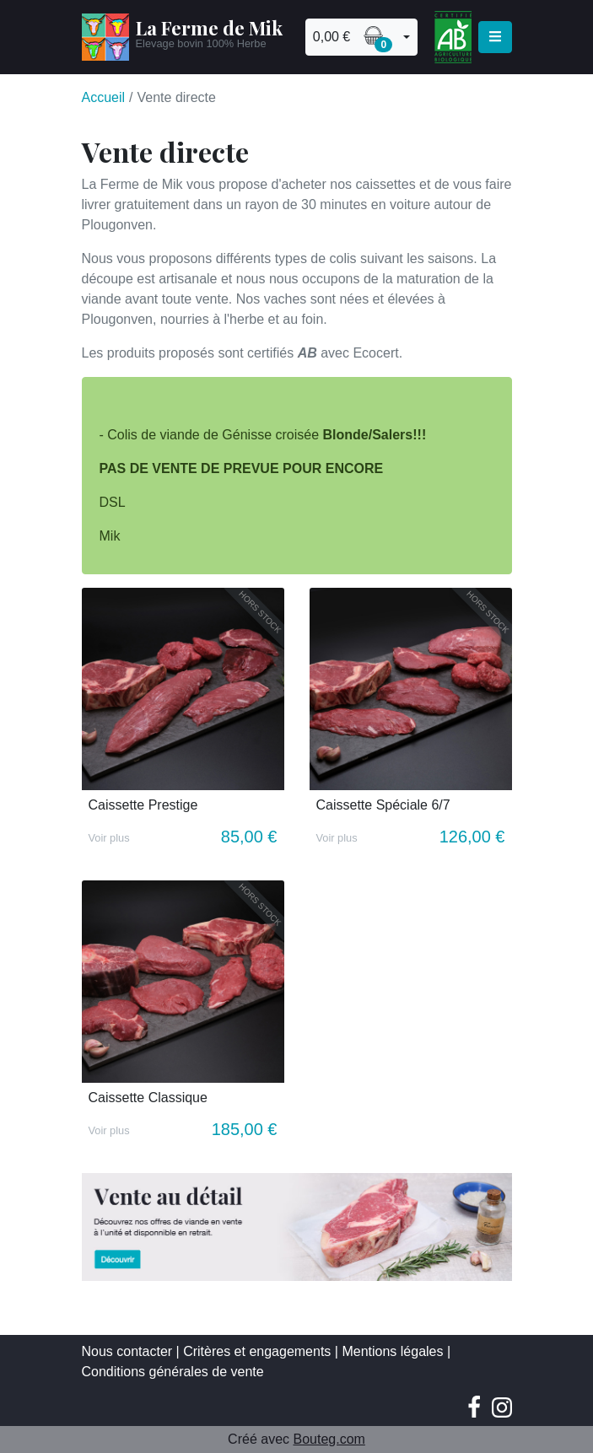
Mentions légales (392, 1351)
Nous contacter (127, 1351)
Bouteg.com (328, 1439)
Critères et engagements (257, 1351)
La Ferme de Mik (209, 27)
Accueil (104, 97)
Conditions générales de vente (173, 1371)
